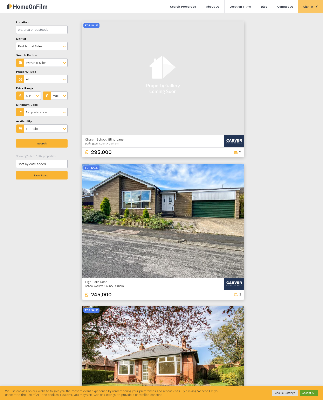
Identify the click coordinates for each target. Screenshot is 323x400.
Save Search (42, 175)
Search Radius (26, 55)
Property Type (26, 71)
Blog (264, 6)
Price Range (24, 88)
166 (300, 340)
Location (22, 22)
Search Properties (183, 6)
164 (285, 340)
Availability (24, 121)
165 (292, 340)
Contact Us (285, 6)
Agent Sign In (153, 377)
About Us (212, 6)
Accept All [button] (308, 392)
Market (21, 38)
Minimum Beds (27, 104)
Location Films (240, 6)
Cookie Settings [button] (285, 392)
